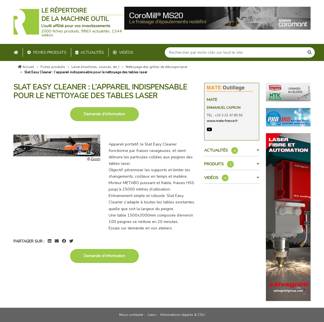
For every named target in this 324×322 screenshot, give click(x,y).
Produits (231, 164)
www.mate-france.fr (222, 121)
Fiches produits (46, 52)
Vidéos (123, 52)
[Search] (234, 52)
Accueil (26, 67)
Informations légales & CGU (182, 314)
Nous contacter (131, 314)
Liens (152, 314)
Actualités (89, 52)
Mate (212, 99)
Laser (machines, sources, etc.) (95, 67)
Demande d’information (104, 114)
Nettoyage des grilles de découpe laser (156, 67)
